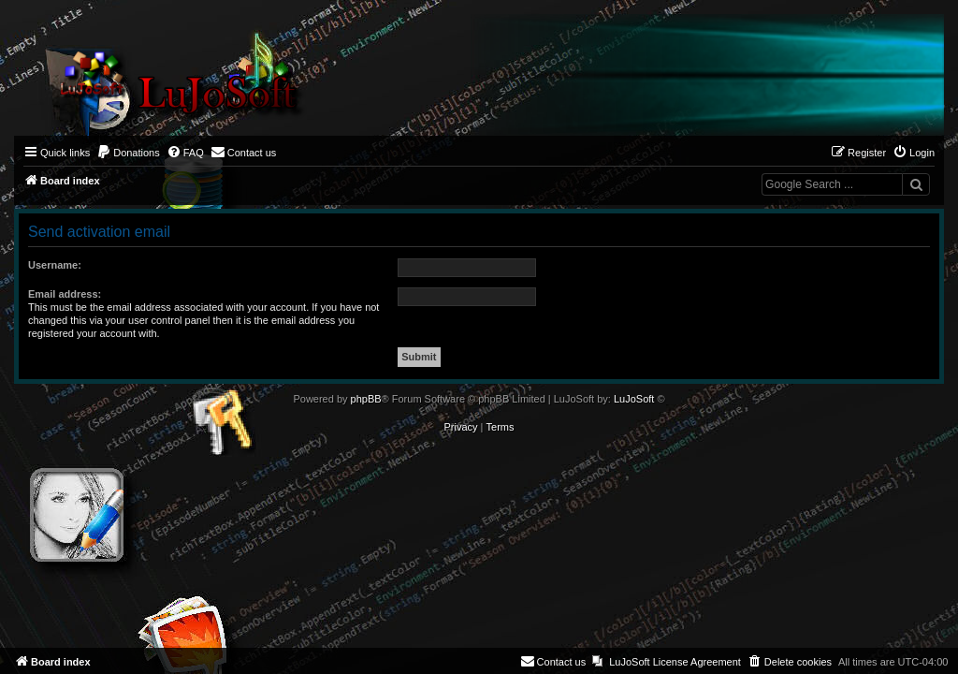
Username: (54, 265)
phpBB (366, 398)
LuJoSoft (634, 398)
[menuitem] (128, 152)
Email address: (64, 294)
